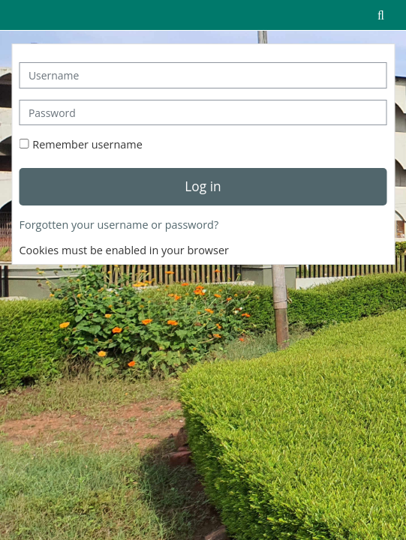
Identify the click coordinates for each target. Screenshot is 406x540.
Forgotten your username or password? (119, 225)
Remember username (87, 144)
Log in (203, 186)
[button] (380, 15)
